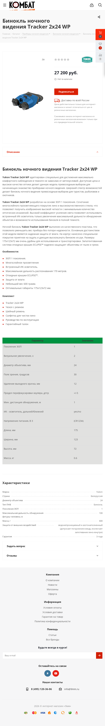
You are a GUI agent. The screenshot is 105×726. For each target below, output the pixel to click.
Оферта (52, 593)
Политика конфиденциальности (52, 621)
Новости (52, 584)
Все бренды (52, 639)
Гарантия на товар (52, 616)
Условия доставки (53, 612)
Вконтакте (47, 673)
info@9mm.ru (71, 689)
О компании (52, 580)
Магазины (52, 589)
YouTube (55, 673)
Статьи (52, 635)
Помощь (52, 629)
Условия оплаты (52, 607)
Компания (52, 574)
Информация (52, 601)
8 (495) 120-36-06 (41, 689)
